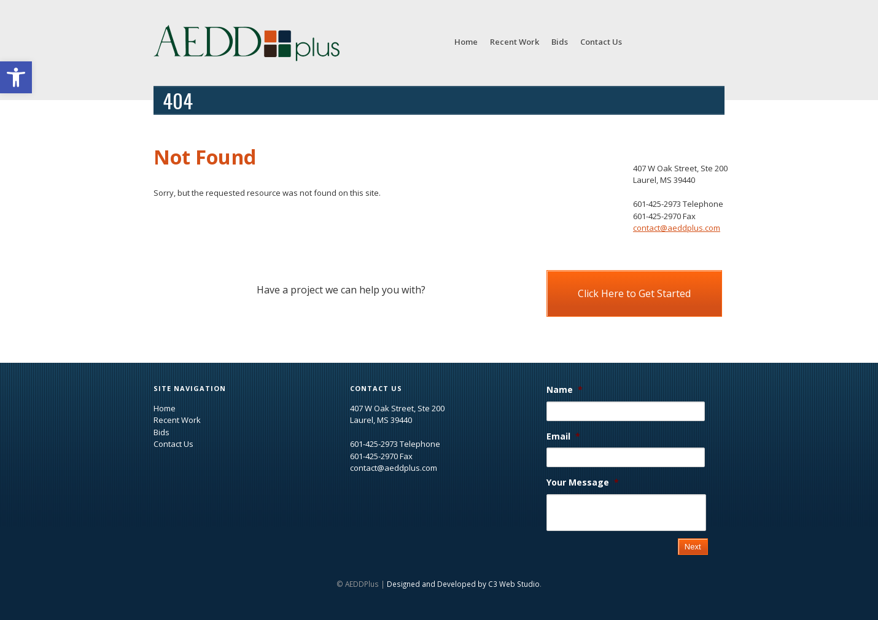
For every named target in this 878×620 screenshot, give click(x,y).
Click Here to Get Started (634, 293)
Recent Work (514, 41)
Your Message (582, 482)
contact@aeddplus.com (676, 227)
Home (466, 41)
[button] (16, 77)
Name (564, 389)
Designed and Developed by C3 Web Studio (463, 584)
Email (563, 436)
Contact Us (601, 41)
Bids (559, 41)
